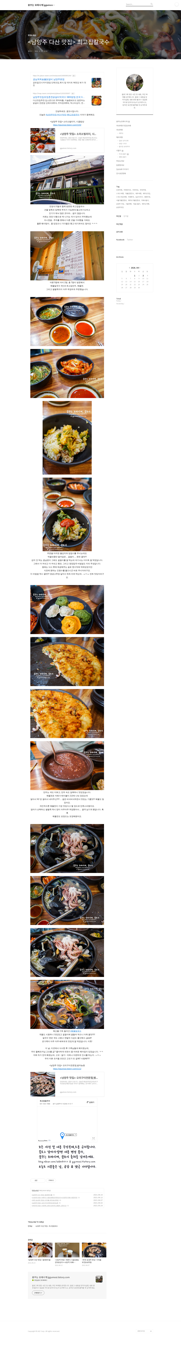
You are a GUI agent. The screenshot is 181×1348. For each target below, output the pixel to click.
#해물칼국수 (75, 1031)
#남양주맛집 (51, 115)
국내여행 (119, 130)
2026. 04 (135, 267)
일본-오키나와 (123, 140)
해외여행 (119, 137)
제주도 (121, 133)
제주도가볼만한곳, (134, 200)
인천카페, (119, 190)
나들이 (119, 150)
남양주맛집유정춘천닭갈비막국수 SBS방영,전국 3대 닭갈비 (59, 97)
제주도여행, (146, 204)
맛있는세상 (35, 1190)
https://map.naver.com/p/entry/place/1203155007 (51, 93)
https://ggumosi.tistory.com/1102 (67, 125)
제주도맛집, (147, 193)
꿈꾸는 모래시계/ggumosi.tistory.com (41, 5)
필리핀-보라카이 (124, 146)
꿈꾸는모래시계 (123, 121)
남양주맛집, (120, 207)
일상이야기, (139, 197)
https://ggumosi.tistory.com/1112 (67, 1069)
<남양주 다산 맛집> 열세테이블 (42, 1195)
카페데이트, (128, 190)
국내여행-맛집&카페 (123, 125)
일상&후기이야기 (122, 169)
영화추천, (147, 197)
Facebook (120, 239)
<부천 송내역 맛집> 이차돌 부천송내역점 (45, 1200)
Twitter (130, 239)
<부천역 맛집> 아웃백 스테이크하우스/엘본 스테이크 (49, 1205)
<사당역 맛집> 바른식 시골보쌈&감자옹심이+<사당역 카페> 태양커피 (54, 1197)
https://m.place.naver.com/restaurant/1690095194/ (52, 76)
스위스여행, (120, 193)
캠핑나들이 (122, 157)
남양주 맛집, (120, 204)
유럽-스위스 (123, 143)
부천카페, (143, 190)
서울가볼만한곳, (121, 200)
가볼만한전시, (129, 193)
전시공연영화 (121, 173)
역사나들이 (124, 154)
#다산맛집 (61, 115)
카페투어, (131, 197)
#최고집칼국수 (73, 115)
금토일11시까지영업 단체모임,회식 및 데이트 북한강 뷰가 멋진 (59, 84)
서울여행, (129, 204)
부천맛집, (135, 190)
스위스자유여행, (121, 197)
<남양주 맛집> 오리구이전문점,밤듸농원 (45, 1203)
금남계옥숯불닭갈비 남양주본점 (48, 79)
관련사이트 (141, 1331)
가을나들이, (137, 204)
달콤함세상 (120, 165)
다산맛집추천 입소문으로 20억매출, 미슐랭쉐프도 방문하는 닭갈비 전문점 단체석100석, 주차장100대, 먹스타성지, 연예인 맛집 (59, 101)
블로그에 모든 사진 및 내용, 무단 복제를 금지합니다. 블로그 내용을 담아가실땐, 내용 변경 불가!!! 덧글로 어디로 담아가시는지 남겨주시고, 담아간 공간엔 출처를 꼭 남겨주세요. (63, 1286)
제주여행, (138, 193)
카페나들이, (145, 200)
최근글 (118, 216)
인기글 (126, 216)
